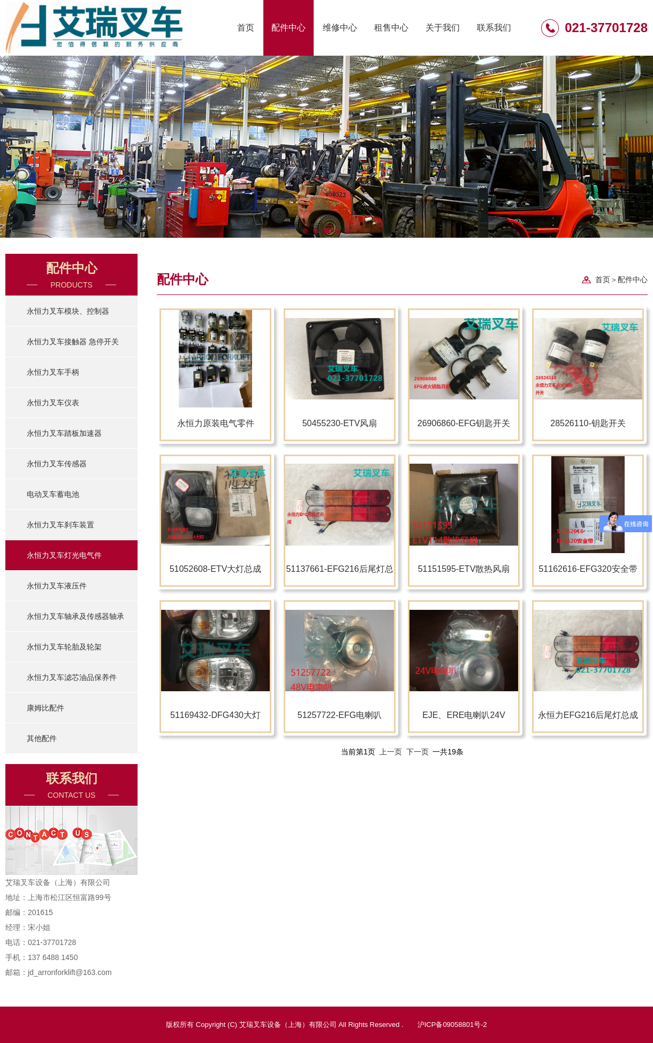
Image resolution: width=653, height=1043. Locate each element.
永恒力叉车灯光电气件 (64, 555)
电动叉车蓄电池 (53, 494)
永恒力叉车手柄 (53, 372)
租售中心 (391, 27)
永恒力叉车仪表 (53, 402)
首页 (245, 27)
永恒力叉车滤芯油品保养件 (72, 677)
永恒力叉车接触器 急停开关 (73, 341)
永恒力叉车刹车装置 (60, 524)
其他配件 (42, 738)
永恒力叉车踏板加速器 (64, 433)
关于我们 (443, 27)
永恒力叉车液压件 (57, 585)
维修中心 (340, 27)
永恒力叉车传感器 (57, 463)
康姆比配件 (45, 708)
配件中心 (288, 27)
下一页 (417, 751)
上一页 (390, 751)
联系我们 (494, 27)
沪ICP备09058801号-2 (452, 1025)
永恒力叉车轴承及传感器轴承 (75, 616)
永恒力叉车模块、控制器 (68, 311)
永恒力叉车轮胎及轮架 (64, 647)
